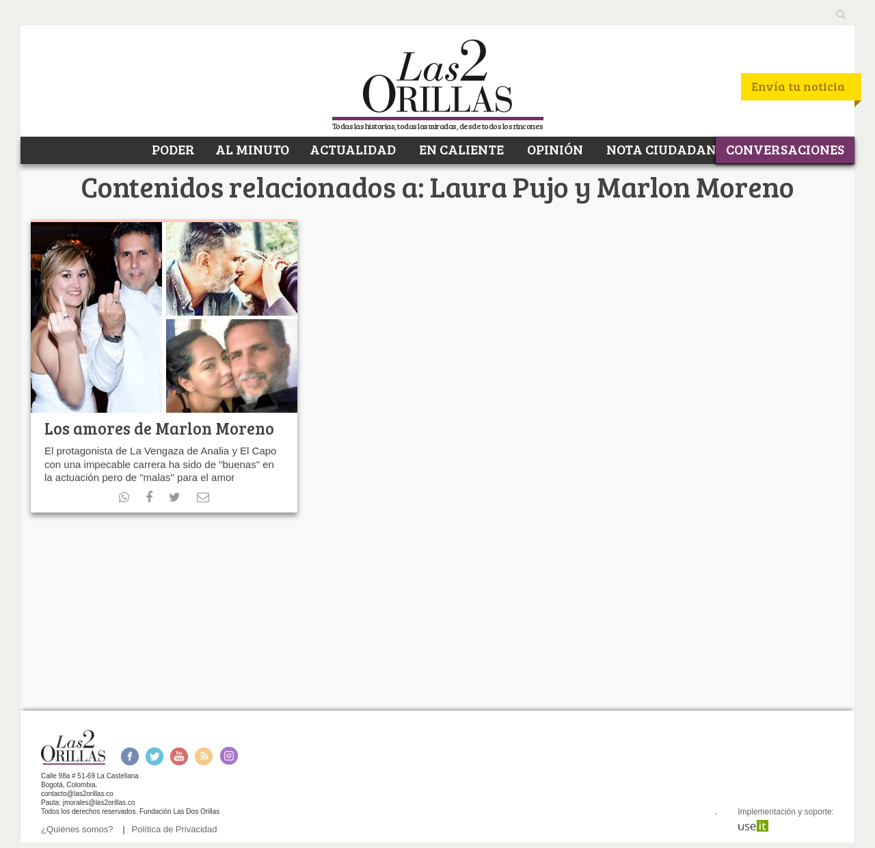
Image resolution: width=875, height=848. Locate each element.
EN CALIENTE (460, 149)
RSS (204, 756)
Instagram (228, 756)
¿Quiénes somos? (77, 829)
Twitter (154, 756)
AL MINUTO (252, 149)
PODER (172, 149)
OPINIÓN (553, 149)
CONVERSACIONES (785, 149)
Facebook (129, 756)
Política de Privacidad (174, 829)
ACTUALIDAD (353, 149)
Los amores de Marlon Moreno (159, 428)
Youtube (179, 756)
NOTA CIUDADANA (665, 149)
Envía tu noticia (798, 86)
